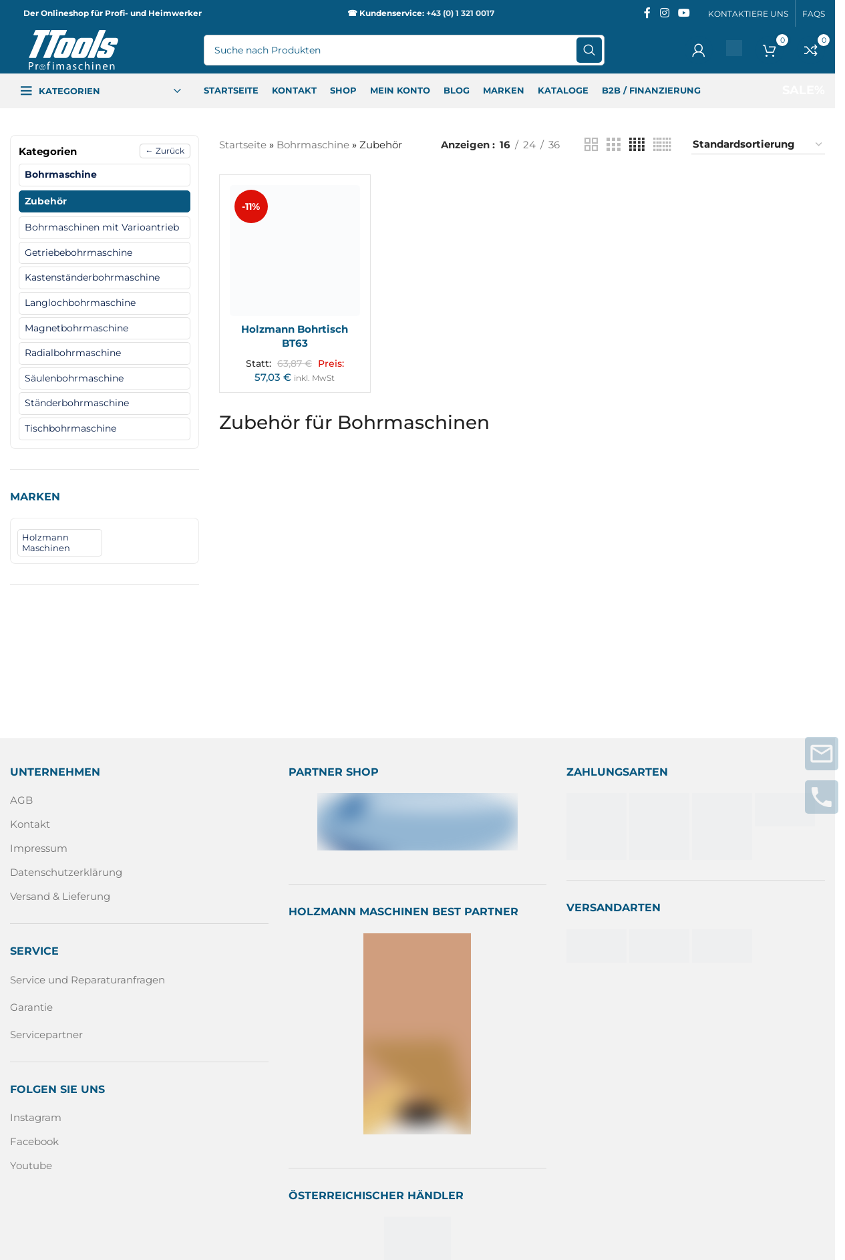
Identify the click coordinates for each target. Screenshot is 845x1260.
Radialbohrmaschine (73, 353)
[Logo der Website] (73, 49)
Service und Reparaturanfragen (87, 979)
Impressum (38, 848)
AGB (21, 800)
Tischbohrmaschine (70, 428)
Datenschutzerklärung (66, 872)
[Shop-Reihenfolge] (758, 144)
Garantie (31, 1007)
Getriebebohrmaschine (78, 253)
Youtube (31, 1165)
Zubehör (46, 201)
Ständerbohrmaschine (77, 403)
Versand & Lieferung (60, 896)
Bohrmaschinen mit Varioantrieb (102, 227)
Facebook (34, 1141)
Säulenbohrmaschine (74, 378)
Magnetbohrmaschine (76, 328)
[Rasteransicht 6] (662, 145)
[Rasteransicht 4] (637, 145)
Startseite (243, 144)
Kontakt (30, 824)
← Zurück (165, 151)
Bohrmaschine (61, 174)
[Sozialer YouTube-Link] (684, 13)
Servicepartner (46, 1034)
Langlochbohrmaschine (80, 303)
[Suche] (404, 50)
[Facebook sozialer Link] (647, 13)
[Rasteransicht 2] (591, 145)
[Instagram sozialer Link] (664, 13)
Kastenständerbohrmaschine (92, 277)
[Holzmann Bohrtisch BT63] (295, 250)
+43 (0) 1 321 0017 (460, 13)
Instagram (35, 1117)
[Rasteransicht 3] (613, 145)
